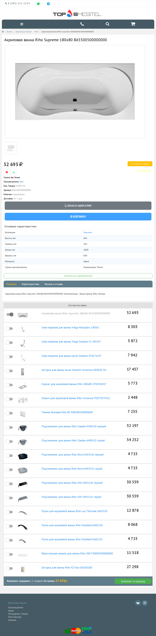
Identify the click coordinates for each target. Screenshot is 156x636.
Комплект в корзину (133, 569)
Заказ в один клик (78, 206)
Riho (36, 32)
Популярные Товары (18, 601)
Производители (15, 595)
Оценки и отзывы (53, 284)
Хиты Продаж (14, 605)
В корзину (78, 217)
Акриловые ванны (24, 32)
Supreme (87, 232)
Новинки (12, 608)
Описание (11, 284)
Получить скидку (139, 164)
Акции (11, 598)
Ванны (9, 32)
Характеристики (30, 284)
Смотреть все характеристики (78, 276)
